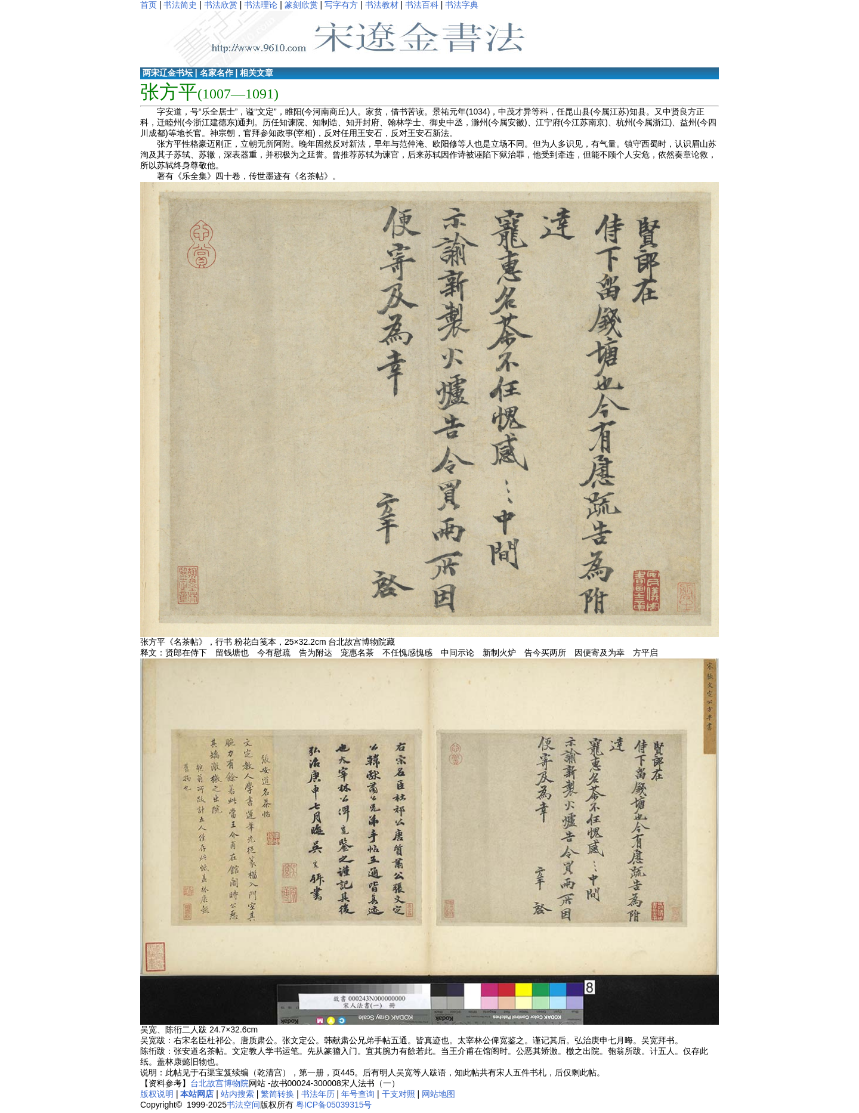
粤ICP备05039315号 (334, 1104)
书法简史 (180, 5)
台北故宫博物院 (219, 1083)
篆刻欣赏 (301, 5)
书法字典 (461, 5)
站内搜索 (237, 1094)
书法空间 (243, 1104)
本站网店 (197, 1094)
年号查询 (358, 1094)
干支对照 (398, 1094)
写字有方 (341, 5)
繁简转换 (277, 1094)
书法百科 (421, 5)
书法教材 (381, 5)
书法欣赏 (220, 5)
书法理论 (260, 5)
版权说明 (157, 1094)
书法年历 (318, 1094)
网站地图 (438, 1094)
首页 (148, 5)
